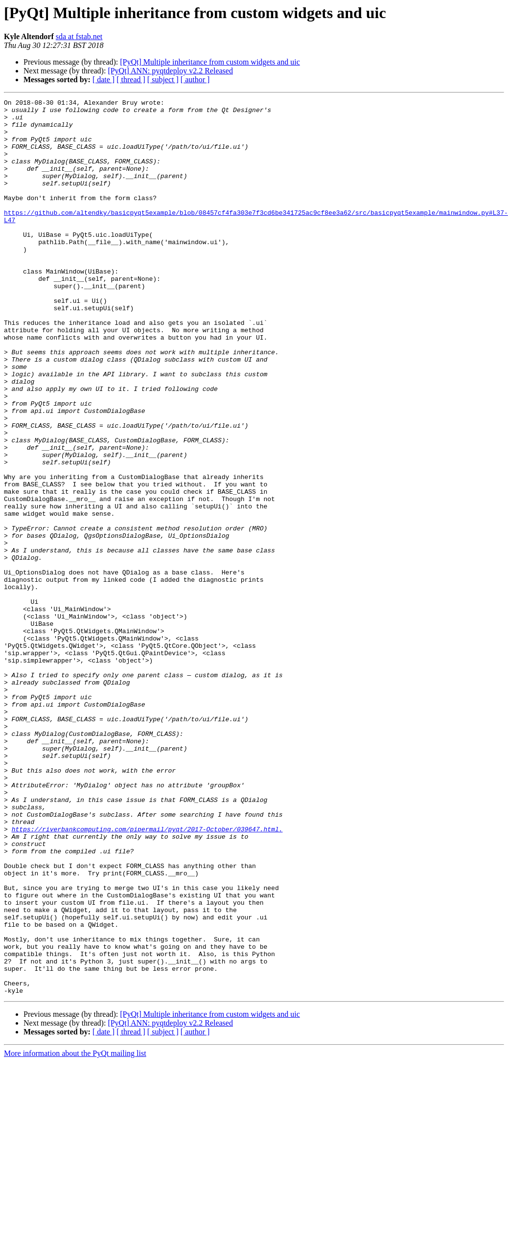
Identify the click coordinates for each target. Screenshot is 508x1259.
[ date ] (103, 79)
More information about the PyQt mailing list (75, 1232)
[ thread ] (130, 79)
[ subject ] (163, 79)
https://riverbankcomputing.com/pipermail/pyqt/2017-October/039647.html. (147, 975)
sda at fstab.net (79, 36)
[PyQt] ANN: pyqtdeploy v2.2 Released (170, 71)
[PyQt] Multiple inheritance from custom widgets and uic (210, 62)
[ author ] (195, 79)
